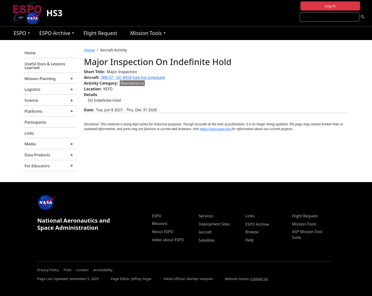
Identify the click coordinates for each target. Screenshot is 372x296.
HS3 (54, 13)
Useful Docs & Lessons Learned (45, 65)
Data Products (48, 156)
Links (29, 133)
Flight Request (100, 33)
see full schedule (149, 77)
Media (48, 145)
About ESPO (162, 231)
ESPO (21, 34)
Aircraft (205, 232)
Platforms (48, 112)
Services (206, 216)
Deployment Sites (214, 224)
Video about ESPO (168, 239)
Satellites (207, 240)
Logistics (48, 90)
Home (30, 53)
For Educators (48, 167)
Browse (251, 232)
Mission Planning (48, 80)
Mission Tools (147, 34)
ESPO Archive (56, 34)
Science (48, 101)
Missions (159, 223)
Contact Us (259, 278)
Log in (330, 6)
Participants (35, 122)
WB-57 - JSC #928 (116, 77)
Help (249, 240)
